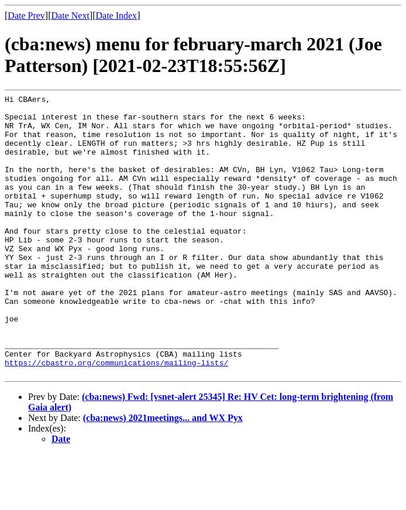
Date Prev (26, 15)
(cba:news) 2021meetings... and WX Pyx (163, 474)
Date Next (70, 15)
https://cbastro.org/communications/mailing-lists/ (116, 417)
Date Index (116, 15)
